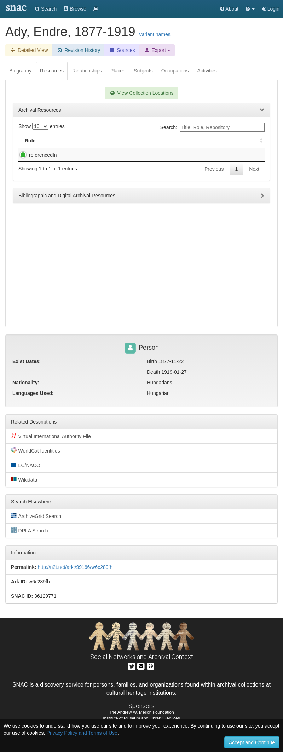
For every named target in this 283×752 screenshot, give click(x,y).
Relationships (87, 71)
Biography (20, 71)
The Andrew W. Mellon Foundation (141, 712)
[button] (250, 9)
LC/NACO (25, 465)
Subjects (143, 71)
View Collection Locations (141, 93)
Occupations (175, 71)
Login (270, 9)
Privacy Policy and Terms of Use (81, 733)
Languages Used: (33, 393)
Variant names (155, 34)
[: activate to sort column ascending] (258, 141)
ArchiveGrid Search (36, 516)
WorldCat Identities (35, 450)
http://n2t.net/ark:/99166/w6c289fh (74, 567)
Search (46, 9)
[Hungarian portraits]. (80, 155)
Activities (207, 71)
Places (117, 71)
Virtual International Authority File (51, 436)
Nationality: (25, 382)
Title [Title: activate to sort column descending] (65, 141)
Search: (212, 127)
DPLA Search (29, 530)
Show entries (41, 126)
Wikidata (24, 479)
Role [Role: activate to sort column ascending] (30, 141)
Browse (75, 9)
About (229, 9)
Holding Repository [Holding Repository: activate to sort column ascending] (205, 141)
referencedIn (36, 155)
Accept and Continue (252, 742)
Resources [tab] (52, 71)
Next (254, 169)
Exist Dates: (26, 361)
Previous (214, 169)
